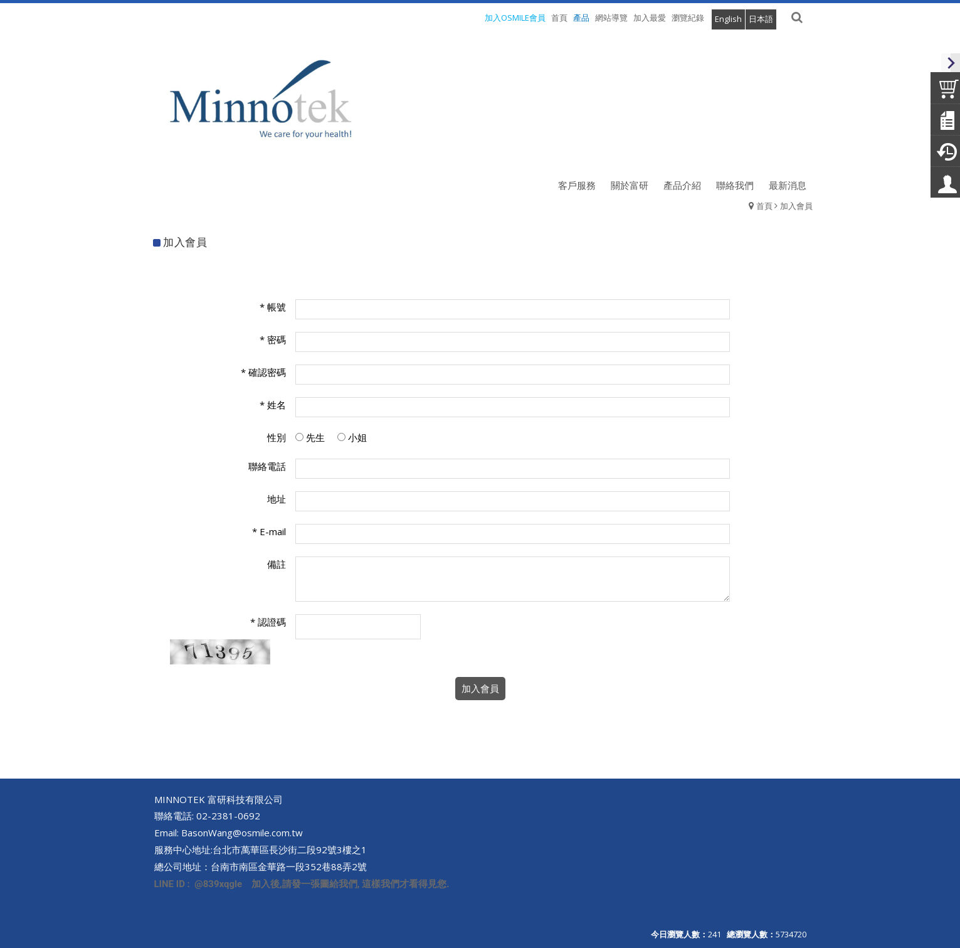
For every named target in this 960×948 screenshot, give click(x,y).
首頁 (764, 205)
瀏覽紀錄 (688, 17)
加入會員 (796, 205)
